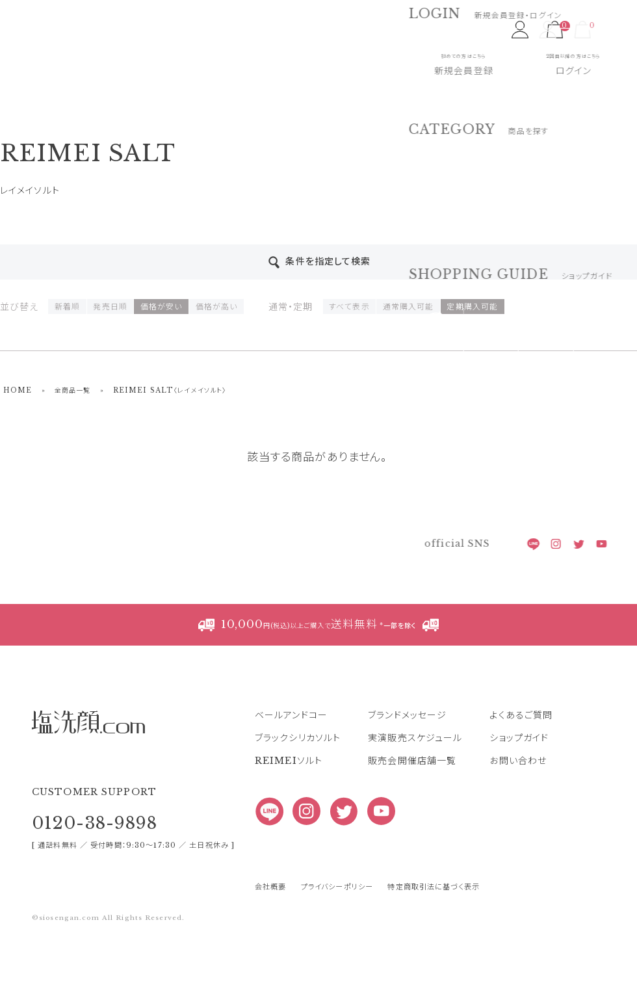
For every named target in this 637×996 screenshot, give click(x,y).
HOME (17, 390)
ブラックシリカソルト (298, 738)
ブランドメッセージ (407, 715)
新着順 (67, 306)
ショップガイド (519, 738)
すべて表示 (349, 306)
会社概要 (270, 886)
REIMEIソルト (288, 761)
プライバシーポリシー (337, 886)
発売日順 (110, 306)
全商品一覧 (73, 390)
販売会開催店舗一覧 (412, 761)
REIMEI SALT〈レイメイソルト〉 (170, 390)
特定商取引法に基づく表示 (433, 886)
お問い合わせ (518, 761)
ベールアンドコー (291, 715)
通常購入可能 (408, 306)
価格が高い (217, 306)
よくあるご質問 (520, 715)
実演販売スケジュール (415, 738)
